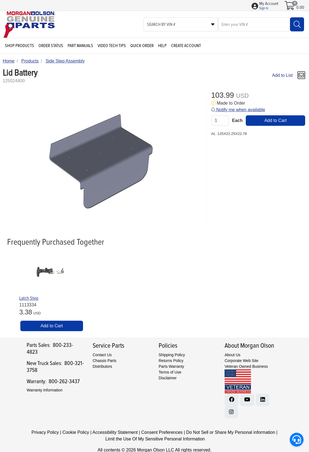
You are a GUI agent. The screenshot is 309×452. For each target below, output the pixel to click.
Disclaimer (167, 378)
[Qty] (220, 120)
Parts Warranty (171, 366)
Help (162, 45)
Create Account (186, 45)
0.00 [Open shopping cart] (300, 7)
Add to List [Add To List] (282, 75)
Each (237, 120)
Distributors (102, 366)
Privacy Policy (45, 432)
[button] (268, 6)
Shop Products (19, 45)
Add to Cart (275, 120)
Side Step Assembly (65, 61)
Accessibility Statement (115, 432)
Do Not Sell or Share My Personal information (230, 432)
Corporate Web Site (241, 360)
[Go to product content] (50, 271)
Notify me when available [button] (238, 109)
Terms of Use (170, 372)
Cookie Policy (75, 432)
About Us (233, 355)
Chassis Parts (104, 360)
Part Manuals (80, 45)
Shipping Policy (172, 355)
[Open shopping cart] (290, 7)
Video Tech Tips (112, 45)
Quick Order (142, 45)
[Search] (297, 24)
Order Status (50, 45)
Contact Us (102, 355)
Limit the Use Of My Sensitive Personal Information (155, 439)
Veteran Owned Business (246, 366)
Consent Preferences (162, 432)
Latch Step (28, 298)
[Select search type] (181, 24)
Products (30, 61)
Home (9, 61)
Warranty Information (44, 390)
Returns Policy (171, 360)
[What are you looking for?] (254, 24)
